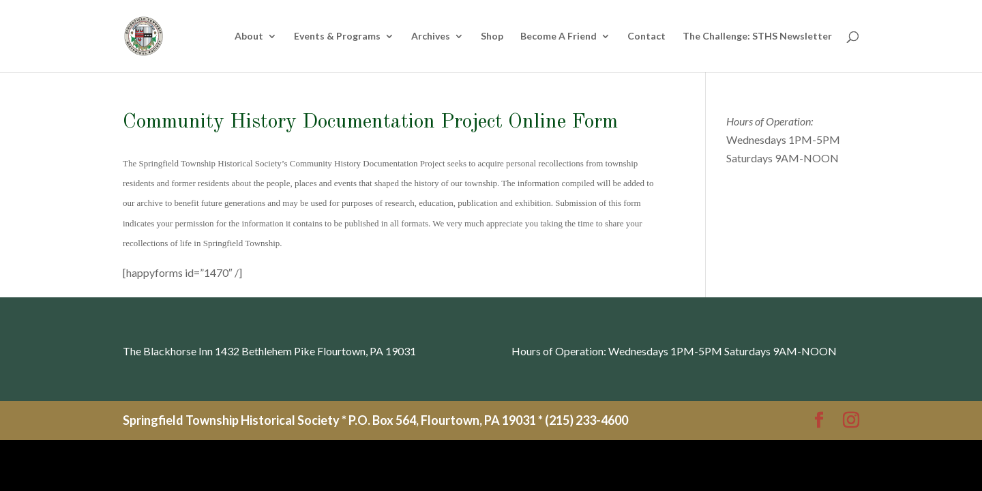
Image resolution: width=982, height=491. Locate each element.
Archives (430, 36)
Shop (492, 36)
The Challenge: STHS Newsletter (757, 36)
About (249, 36)
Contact (646, 36)
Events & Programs (337, 36)
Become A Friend (558, 36)
